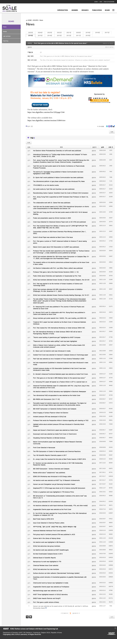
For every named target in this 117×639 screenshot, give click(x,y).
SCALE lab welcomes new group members (46, 546)
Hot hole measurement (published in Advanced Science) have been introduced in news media (60, 363)
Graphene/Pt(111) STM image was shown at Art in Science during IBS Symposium (59, 488)
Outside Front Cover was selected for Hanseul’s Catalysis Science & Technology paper (60, 355)
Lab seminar (7, 36)
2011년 (78, 35)
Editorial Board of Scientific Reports (44, 558)
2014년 (49, 35)
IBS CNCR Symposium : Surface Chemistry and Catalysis (51, 469)
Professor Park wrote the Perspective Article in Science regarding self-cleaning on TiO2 (60, 420)
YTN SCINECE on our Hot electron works (46, 185)
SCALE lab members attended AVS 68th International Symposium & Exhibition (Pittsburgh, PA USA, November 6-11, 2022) (58, 290)
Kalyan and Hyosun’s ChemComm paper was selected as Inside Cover (55, 430)
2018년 (97, 32)
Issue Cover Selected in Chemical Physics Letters (48, 523)
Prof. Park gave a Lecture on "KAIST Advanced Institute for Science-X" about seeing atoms (60, 242)
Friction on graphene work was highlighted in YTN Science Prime (53, 492)
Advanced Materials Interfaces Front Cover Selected (49, 530)
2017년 (107, 32)
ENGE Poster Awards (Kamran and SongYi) (46, 598)
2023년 (49, 32)
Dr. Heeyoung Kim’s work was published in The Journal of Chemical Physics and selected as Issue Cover (58, 307)
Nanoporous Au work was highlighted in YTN (47, 561)
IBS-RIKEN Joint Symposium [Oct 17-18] (46, 399)
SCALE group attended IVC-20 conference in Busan (49, 502)
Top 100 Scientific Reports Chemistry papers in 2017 (50, 455)
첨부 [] (30, 126)
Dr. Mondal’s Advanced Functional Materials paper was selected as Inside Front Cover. (60, 374)
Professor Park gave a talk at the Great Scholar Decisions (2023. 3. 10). (56, 272)
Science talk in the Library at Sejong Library (46, 538)
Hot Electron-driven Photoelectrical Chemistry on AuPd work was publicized (57, 150)
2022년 (59, 32)
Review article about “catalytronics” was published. (49, 472)
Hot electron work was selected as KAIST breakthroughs (51, 550)
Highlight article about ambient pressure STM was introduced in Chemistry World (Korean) (58, 425)
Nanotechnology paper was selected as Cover (47, 591)
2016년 (30, 35)
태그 (30, 616)
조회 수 (110, 147)
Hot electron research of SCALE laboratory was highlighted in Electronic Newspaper (59, 391)
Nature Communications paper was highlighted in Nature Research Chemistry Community (57, 443)
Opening (5, 41)
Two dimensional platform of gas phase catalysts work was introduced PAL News (59, 181)
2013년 (59, 35)
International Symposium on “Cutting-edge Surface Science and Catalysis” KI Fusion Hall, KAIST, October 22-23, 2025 (60, 155)
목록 (112, 132)
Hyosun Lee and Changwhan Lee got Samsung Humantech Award (54, 484)
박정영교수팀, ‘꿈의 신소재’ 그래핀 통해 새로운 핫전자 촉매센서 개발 (54, 527)
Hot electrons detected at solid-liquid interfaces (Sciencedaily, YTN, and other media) (60, 505)
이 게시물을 (100, 126)
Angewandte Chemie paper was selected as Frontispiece (51, 587)
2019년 (88, 32)
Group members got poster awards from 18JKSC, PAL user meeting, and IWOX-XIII (59, 318)
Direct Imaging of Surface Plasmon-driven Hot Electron (50, 413)
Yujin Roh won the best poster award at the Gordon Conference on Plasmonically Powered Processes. (58, 167)
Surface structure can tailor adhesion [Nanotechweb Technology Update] (56, 573)
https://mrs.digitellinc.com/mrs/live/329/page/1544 (46, 112)
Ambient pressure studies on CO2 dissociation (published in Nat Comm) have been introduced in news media (59, 369)
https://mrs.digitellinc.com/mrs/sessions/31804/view (46, 120)
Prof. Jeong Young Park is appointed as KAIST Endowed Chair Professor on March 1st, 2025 (60, 198)
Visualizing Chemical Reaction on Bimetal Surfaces (49, 438)
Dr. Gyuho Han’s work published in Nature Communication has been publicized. (58, 177)
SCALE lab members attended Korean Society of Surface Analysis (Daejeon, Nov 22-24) (61, 280)
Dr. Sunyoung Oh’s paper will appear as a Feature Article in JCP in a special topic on (60, 382)
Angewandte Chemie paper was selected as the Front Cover (52, 509)
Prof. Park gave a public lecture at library (46, 602)
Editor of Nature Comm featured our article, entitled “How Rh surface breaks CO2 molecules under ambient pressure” (59, 346)
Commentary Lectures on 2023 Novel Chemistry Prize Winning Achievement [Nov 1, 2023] (59, 232)
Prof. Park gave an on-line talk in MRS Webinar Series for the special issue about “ (60, 43)
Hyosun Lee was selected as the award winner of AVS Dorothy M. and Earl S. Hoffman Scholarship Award (60, 607)
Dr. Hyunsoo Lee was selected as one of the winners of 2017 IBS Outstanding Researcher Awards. (58, 464)
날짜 (102, 147)
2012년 (69, 35)
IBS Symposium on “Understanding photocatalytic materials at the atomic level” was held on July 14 (60, 497)
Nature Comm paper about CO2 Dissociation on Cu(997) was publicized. (56, 247)
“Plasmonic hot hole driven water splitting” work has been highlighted (55, 341)
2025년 (30, 32)
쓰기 (112, 617)
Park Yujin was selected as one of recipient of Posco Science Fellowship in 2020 (58, 359)
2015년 (40, 35)
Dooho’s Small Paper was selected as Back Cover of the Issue (53, 237)
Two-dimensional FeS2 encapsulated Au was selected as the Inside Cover (56, 395)
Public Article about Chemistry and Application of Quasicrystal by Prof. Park (57, 276)
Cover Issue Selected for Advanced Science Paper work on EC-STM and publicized (59, 222)
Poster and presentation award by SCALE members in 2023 (52, 218)
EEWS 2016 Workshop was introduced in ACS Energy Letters (52, 476)
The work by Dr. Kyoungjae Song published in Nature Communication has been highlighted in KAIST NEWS (58, 173)
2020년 (78, 32)
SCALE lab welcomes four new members (46, 569)
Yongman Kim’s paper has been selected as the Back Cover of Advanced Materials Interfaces (59, 323)
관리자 (30, 47)
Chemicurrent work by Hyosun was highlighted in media (50, 583)
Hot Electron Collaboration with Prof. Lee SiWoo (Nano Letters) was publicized (58, 268)
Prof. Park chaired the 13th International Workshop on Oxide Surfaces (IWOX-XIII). (59, 328)
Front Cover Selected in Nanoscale (44, 447)
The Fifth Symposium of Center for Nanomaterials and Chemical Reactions (56, 451)
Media (5, 31)
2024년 (40, 32)
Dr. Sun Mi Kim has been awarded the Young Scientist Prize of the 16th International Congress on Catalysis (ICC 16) (60, 514)
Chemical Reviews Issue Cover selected (45, 565)
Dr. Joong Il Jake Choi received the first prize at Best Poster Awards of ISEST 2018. (59, 459)
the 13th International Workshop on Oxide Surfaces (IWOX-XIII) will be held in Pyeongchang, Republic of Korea (57, 333)
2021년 (69, 32)
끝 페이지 (76, 613)
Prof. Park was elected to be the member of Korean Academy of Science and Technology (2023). (57, 284)
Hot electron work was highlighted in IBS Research (49, 542)
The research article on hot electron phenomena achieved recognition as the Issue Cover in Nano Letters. (61, 263)
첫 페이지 (64, 613)
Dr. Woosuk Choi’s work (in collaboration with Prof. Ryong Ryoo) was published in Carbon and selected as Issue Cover (59, 313)
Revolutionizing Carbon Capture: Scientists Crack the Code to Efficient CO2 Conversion (60, 193)
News (4, 27)
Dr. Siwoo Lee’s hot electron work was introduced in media (51, 351)
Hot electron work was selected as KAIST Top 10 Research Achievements (56, 480)
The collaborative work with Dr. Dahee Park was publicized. (52, 203)
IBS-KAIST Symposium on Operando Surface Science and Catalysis (54, 409)
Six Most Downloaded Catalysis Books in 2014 (47, 554)
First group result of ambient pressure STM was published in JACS (54, 534)
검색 (27, 616)
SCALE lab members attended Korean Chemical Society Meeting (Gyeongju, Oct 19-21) (61, 295)
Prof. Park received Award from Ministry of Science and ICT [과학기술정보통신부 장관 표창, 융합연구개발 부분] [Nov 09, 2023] (60, 227)
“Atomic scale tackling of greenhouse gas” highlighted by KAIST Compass (56, 337)
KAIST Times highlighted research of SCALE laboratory (50, 594)
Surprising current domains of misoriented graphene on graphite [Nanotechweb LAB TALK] (59, 578)
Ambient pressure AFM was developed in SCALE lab (49, 416)
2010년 (88, 35)
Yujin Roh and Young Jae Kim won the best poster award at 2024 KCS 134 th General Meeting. (60, 213)
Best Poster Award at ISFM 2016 (43, 519)
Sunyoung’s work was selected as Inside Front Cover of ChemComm (55, 434)
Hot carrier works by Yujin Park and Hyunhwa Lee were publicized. (54, 189)
